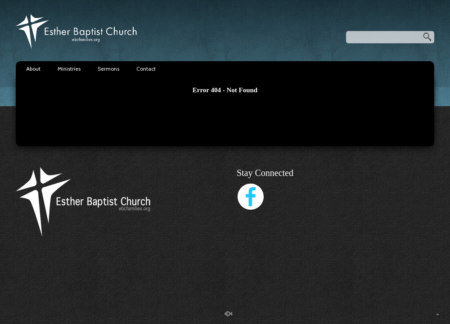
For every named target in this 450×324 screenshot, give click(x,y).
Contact (146, 68)
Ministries (69, 68)
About (33, 68)
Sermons (108, 68)
